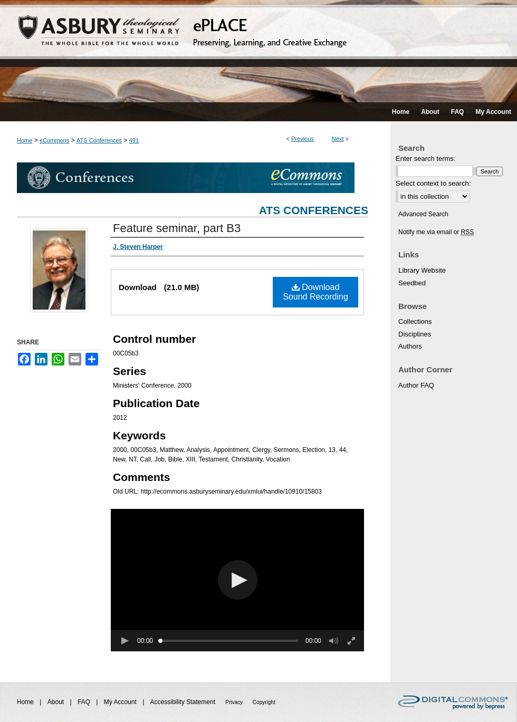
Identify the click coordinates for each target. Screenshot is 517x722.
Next (338, 139)
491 (134, 140)
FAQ (85, 702)
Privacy (234, 702)
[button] (237, 580)
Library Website (422, 270)
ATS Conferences (99, 140)
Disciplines (414, 334)
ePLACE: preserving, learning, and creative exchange (258, 51)
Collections (415, 321)
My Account (121, 702)
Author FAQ (416, 385)
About (56, 702)
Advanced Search (423, 214)
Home (24, 140)
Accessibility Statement (183, 702)
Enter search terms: (425, 158)
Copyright (264, 702)
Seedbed (412, 283)
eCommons (54, 140)
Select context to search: (433, 183)
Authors (410, 346)
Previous (302, 139)
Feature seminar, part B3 (177, 228)
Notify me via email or (436, 232)
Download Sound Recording (315, 292)
